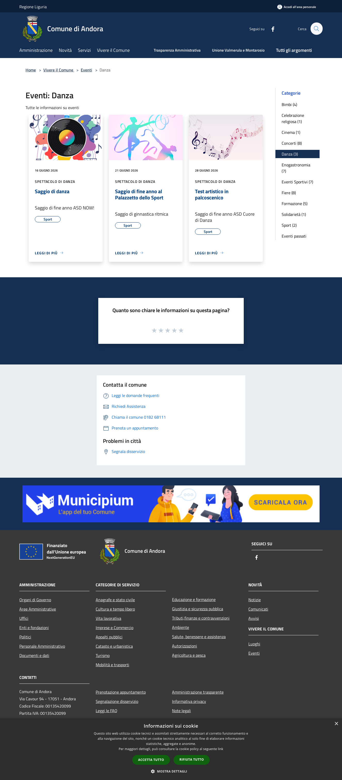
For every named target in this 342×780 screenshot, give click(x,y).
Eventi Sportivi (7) (297, 182)
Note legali (181, 711)
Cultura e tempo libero (115, 609)
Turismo (103, 655)
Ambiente (180, 627)
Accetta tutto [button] (151, 760)
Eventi (86, 70)
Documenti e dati (34, 655)
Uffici (23, 618)
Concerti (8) (292, 143)
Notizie (254, 600)
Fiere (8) (289, 193)
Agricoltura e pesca (189, 655)
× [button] (336, 724)
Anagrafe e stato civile (115, 600)
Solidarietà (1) (294, 214)
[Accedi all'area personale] (297, 7)
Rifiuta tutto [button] (192, 759)
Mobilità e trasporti (112, 665)
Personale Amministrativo (42, 646)
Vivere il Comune (58, 70)
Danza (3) (290, 154)
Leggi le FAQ (106, 711)
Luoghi (254, 644)
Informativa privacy (189, 701)
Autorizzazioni (184, 646)
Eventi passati (294, 236)
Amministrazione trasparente (198, 692)
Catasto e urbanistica (114, 646)
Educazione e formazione (194, 599)
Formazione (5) (294, 203)
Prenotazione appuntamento (121, 692)
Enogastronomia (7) (296, 168)
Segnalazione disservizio (117, 701)
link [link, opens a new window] (220, 749)
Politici (25, 637)
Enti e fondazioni (34, 627)
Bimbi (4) (289, 104)
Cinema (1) (291, 132)
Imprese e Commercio (114, 627)
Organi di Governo (35, 600)
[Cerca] (316, 28)
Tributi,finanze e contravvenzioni (201, 618)
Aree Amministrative (37, 609)
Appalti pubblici (109, 637)
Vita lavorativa (108, 618)
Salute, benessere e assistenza (199, 636)
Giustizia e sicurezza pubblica (197, 609)
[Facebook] (270, 28)
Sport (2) (289, 225)
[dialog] (171, 749)
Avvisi (253, 618)
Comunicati (258, 609)
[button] (171, 771)
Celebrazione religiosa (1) (293, 118)
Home (31, 70)
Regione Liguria (33, 7)
